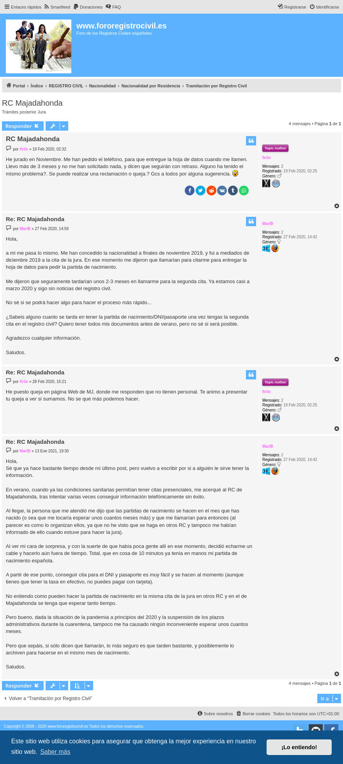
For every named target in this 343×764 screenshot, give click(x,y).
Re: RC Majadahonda (35, 219)
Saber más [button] (55, 751)
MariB (267, 224)
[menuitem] (56, 7)
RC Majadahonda (32, 103)
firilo (266, 158)
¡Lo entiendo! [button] (299, 747)
